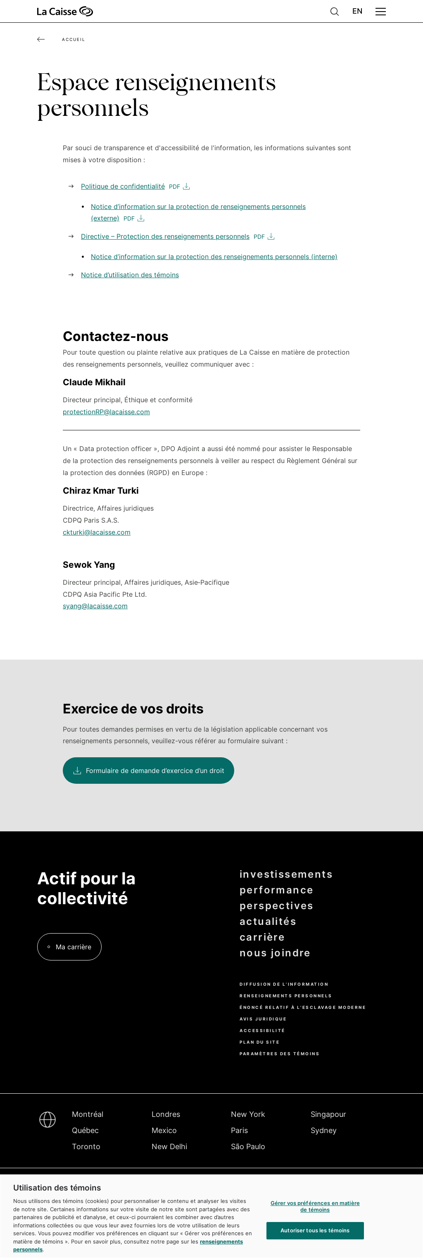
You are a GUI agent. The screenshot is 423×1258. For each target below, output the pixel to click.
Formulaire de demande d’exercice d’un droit (155, 770)
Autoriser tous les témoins (314, 1230)
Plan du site (260, 1042)
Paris (239, 1130)
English (357, 11)
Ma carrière (73, 947)
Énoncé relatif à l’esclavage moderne (303, 1007)
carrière (262, 937)
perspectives (277, 906)
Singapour (328, 1114)
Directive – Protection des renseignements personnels (165, 236)
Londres (166, 1114)
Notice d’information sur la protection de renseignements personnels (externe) (198, 212)
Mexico (164, 1130)
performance (277, 890)
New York (248, 1114)
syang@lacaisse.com (95, 606)
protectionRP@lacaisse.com (106, 412)
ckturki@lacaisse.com (97, 532)
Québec (85, 1130)
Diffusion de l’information (284, 984)
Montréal (87, 1114)
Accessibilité (262, 1030)
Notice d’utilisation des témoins (130, 275)
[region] (211, 1216)
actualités (268, 921)
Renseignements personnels (286, 995)
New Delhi (169, 1146)
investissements (286, 874)
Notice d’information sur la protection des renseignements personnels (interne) (214, 256)
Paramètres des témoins (280, 1053)
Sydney (324, 1130)
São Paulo (248, 1146)
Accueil (74, 39)
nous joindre (275, 953)
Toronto (86, 1146)
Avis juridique (263, 1018)
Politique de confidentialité (123, 186)
